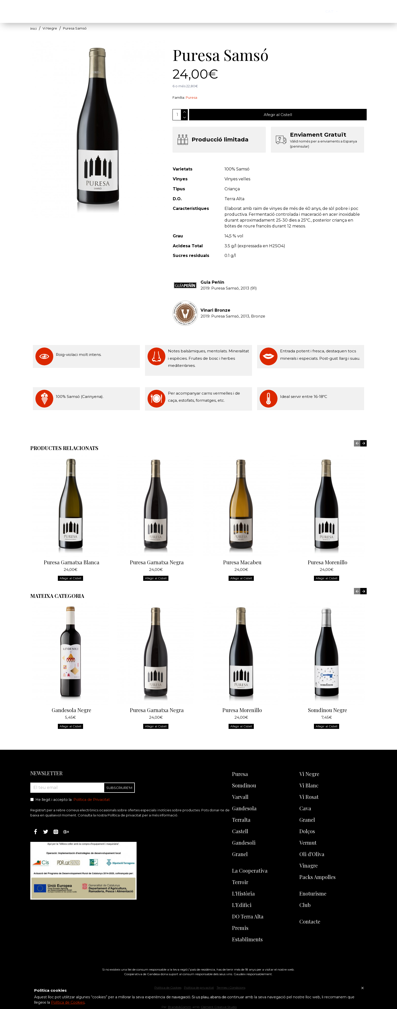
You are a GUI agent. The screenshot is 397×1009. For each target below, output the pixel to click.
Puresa (191, 97)
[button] (357, 424)
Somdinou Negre (327, 691)
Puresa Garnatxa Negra (157, 543)
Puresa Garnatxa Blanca (71, 543)
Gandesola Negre (71, 691)
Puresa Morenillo (327, 543)
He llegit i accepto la (70, 799)
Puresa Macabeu (242, 543)
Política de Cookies (68, 1002)
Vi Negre (50, 28)
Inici (33, 28)
